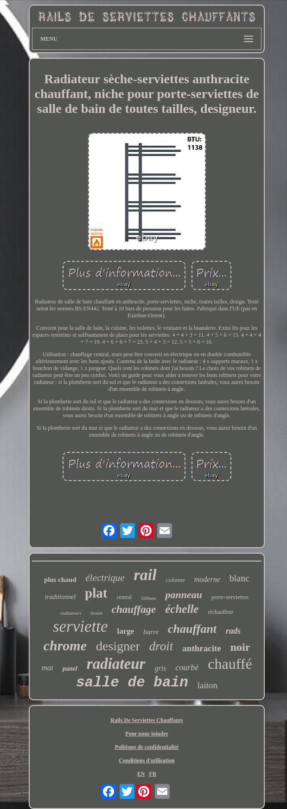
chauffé (230, 663)
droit (161, 646)
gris (160, 668)
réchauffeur (220, 612)
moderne (207, 579)
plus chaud (60, 579)
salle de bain (132, 682)
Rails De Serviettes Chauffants (146, 720)
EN (141, 774)
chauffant (192, 629)
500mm (148, 598)
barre (151, 632)
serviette (80, 627)
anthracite (201, 648)
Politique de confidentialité (147, 747)
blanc (239, 578)
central (124, 597)
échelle (181, 609)
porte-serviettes (230, 596)
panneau (183, 594)
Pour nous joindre (146, 733)
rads (233, 631)
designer (118, 646)
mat (47, 667)
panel (70, 668)
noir (240, 647)
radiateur (116, 663)
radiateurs (70, 613)
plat (96, 593)
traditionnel (60, 596)
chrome (65, 645)
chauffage (134, 609)
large (125, 631)
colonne (175, 579)
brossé (96, 613)
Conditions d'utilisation (146, 760)
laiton (207, 685)
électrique (105, 577)
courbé (186, 667)
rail (145, 574)
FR (152, 774)
